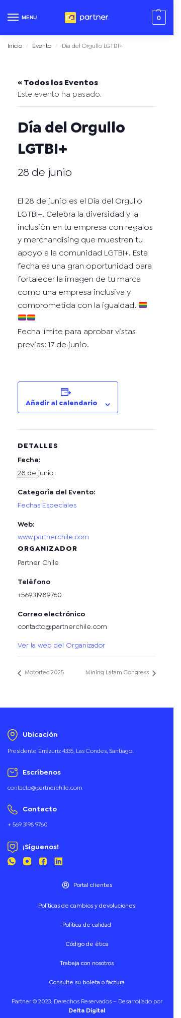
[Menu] (23, 17)
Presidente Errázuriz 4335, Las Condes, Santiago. (71, 751)
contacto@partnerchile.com (45, 788)
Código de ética (87, 944)
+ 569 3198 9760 (28, 824)
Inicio (15, 46)
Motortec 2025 (43, 672)
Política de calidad (86, 925)
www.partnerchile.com (53, 536)
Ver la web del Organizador (61, 645)
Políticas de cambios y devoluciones (86, 906)
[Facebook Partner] (43, 863)
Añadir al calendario (62, 402)
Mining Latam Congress (117, 672)
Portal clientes (87, 885)
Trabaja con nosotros (87, 963)
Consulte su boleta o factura (87, 982)
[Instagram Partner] (27, 863)
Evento (41, 46)
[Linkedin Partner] (58, 863)
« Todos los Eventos (58, 82)
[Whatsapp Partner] (12, 863)
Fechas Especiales (47, 505)
